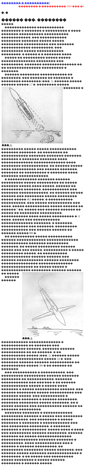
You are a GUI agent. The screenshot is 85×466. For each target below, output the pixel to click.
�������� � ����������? (25, 3)
